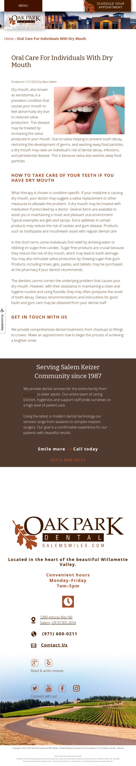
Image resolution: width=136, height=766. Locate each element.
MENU (23, 5)
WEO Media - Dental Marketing (60, 748)
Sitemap (120, 748)
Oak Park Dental (37, 748)
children (29, 394)
